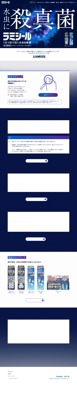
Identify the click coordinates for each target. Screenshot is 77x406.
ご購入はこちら (34, 2)
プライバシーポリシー (13, 399)
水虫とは (49, 2)
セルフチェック (42, 2)
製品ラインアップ (65, 2)
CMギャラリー (73, 2)
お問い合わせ (11, 394)
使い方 (58, 2)
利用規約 (10, 397)
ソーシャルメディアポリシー (15, 401)
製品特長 (54, 2)
